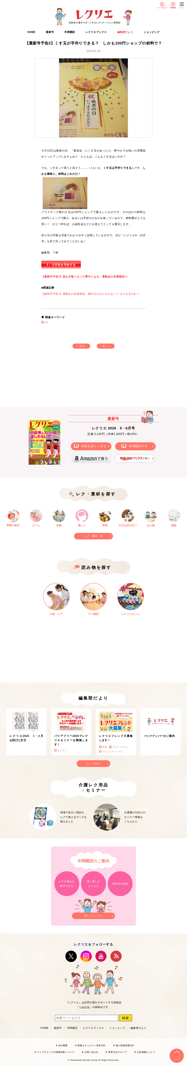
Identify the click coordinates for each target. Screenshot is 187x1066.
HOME (31, 32)
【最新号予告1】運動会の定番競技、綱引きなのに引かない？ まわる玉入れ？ (90, 293)
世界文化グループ (117, 1052)
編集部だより (125, 32)
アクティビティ (120, 747)
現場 (104, 747)
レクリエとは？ (162, 8)
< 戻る (81, 346)
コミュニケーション (112, 751)
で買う (135, 458)
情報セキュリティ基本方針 (92, 1045)
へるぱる (84, 1007)
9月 (46, 322)
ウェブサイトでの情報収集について (56, 1052)
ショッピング (152, 32)
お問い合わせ (91, 1052)
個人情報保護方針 (125, 1045)
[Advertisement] (66, 381)
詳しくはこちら (93, 915)
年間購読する (138, 446)
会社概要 (63, 1045)
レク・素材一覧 (93, 536)
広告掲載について (146, 1052)
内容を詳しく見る (93, 446)
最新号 (50, 32)
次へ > (106, 346)
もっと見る (93, 763)
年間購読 (173, 8)
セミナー (62, 750)
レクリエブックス (96, 32)
